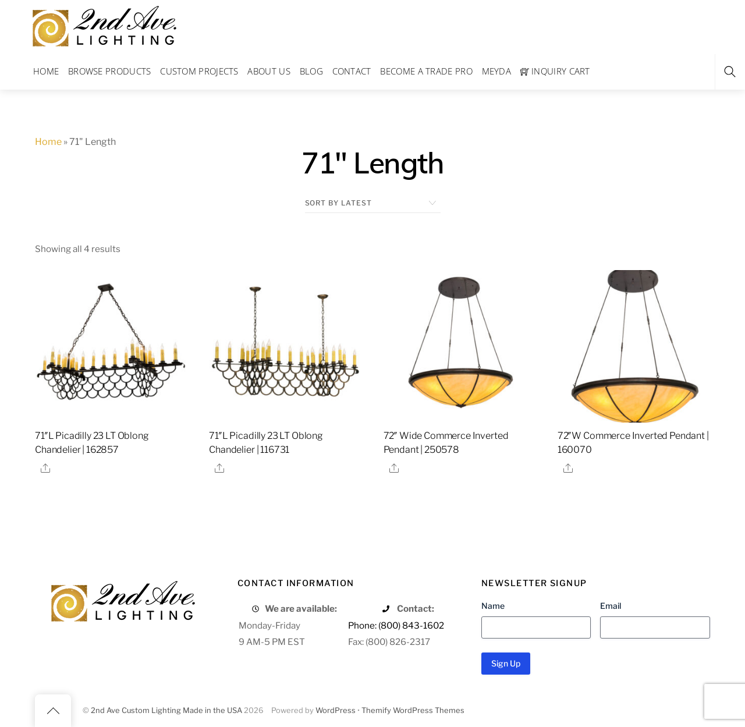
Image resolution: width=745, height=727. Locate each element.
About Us (268, 71)
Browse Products (109, 71)
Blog (311, 71)
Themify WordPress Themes (412, 710)
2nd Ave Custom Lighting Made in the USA (166, 710)
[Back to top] (53, 710)
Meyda (497, 71)
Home (46, 71)
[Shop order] (373, 203)
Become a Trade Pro (426, 71)
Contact (351, 71)
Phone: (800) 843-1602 (396, 625)
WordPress (335, 710)
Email (610, 606)
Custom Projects (199, 71)
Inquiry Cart (555, 71)
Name (493, 606)
